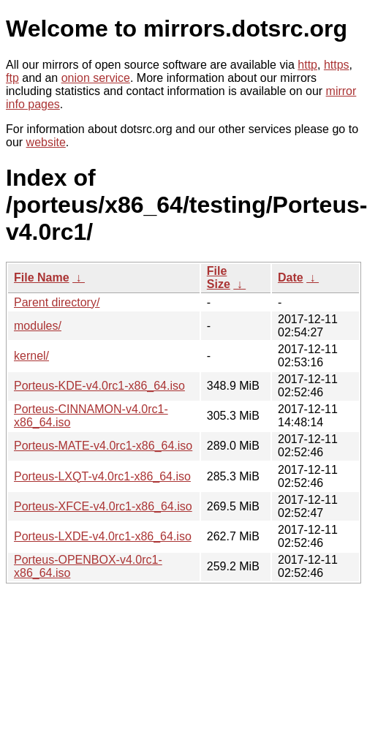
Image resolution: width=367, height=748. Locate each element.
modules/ (37, 326)
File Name (41, 277)
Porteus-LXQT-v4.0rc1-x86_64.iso (102, 476)
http (307, 64)
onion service (95, 78)
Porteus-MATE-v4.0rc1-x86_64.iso (103, 445)
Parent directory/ (56, 302)
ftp (12, 78)
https (336, 64)
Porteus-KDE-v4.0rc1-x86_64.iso (99, 385)
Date (290, 277)
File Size (218, 277)
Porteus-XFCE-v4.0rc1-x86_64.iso (103, 506)
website (46, 142)
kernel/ (31, 356)
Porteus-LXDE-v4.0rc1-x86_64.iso (103, 536)
